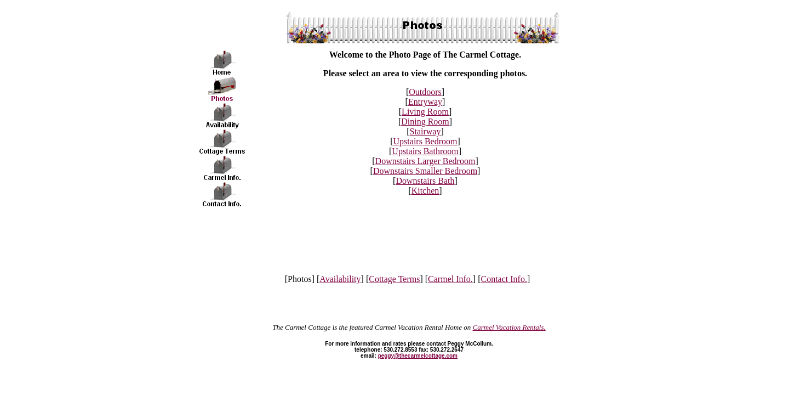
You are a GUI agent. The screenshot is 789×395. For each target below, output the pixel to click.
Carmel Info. (450, 279)
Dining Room (425, 121)
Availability (340, 279)
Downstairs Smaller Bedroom (425, 171)
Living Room (425, 111)
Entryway (425, 101)
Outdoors (425, 92)
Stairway (425, 131)
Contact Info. (504, 279)
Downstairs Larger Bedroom (425, 161)
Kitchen (425, 190)
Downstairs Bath (425, 180)
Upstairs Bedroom (425, 141)
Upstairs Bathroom (425, 151)
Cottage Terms (394, 279)
